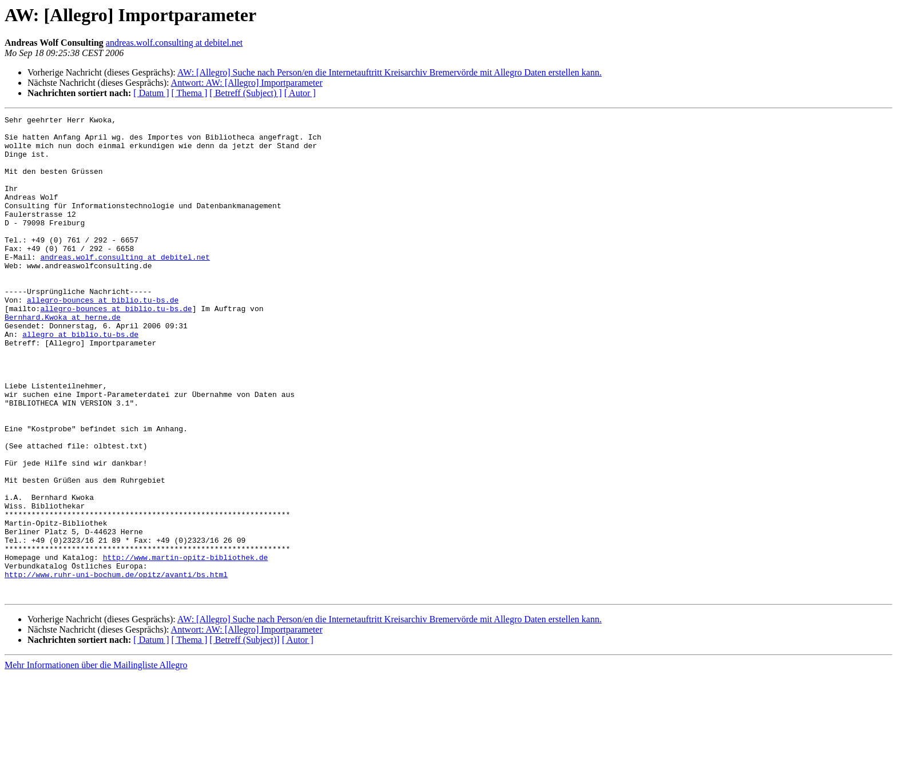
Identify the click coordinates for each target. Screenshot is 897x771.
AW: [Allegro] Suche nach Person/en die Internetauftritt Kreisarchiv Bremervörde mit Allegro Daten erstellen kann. (389, 72)
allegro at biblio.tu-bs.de (80, 378)
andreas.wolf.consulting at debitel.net (174, 42)
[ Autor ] (300, 93)
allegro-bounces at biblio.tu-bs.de (102, 337)
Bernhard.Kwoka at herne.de (63, 358)
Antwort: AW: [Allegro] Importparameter (247, 83)
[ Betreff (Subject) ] (245, 93)
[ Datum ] (151, 93)
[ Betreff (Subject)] (244, 736)
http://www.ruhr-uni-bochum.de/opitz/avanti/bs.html (116, 667)
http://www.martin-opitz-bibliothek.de (185, 646)
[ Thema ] (190, 93)
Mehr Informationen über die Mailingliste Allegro (96, 761)
